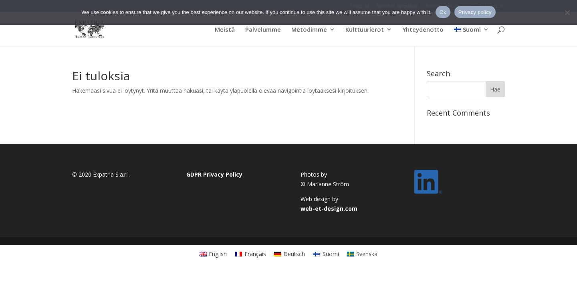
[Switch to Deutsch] (289, 253)
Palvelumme (263, 29)
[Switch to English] (213, 253)
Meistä (225, 29)
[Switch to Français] (250, 253)
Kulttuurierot (364, 29)
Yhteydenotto (423, 29)
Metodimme (309, 29)
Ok (443, 12)
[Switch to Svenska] (362, 253)
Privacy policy (475, 12)
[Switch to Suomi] (326, 253)
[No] (567, 12)
